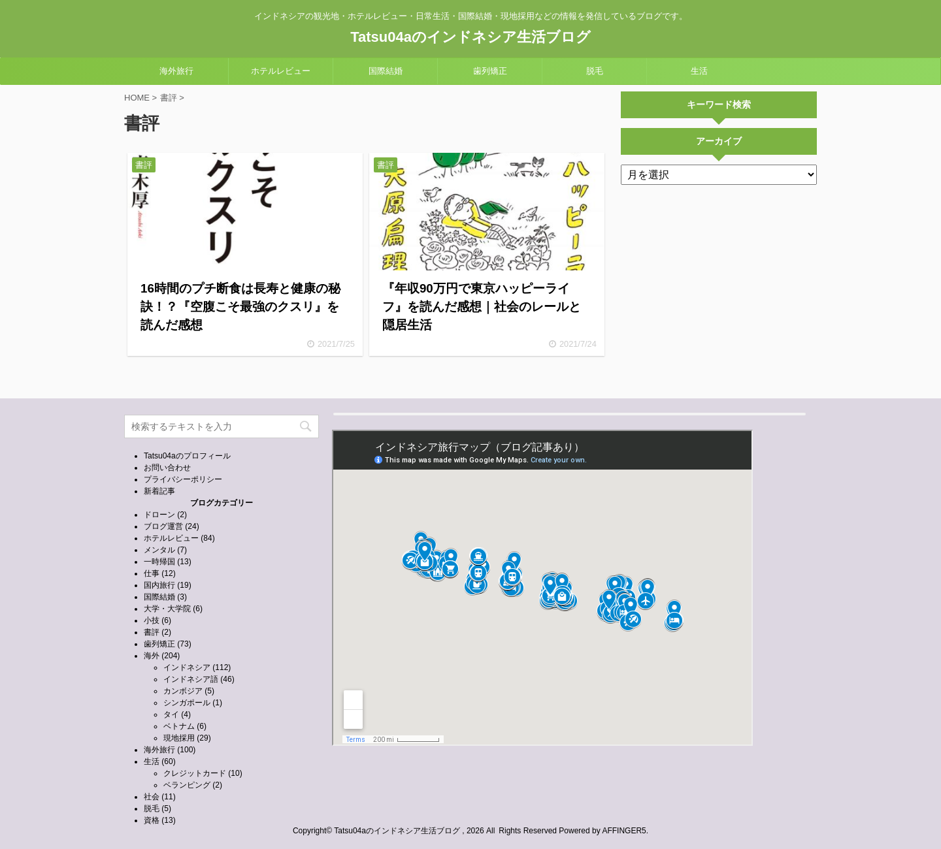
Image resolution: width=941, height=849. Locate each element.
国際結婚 (386, 71)
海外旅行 (176, 71)
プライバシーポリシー (183, 479)
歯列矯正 (490, 71)
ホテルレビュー (280, 71)
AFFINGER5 (624, 830)
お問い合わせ (167, 467)
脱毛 (594, 71)
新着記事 (159, 491)
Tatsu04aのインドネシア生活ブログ (470, 37)
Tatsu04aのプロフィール (187, 455)
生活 (699, 71)
